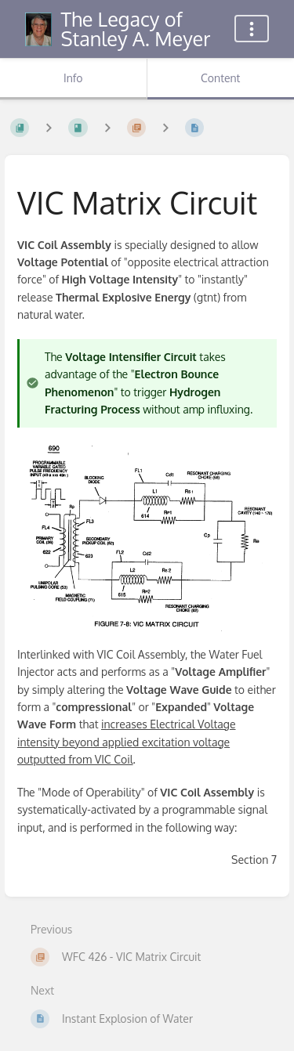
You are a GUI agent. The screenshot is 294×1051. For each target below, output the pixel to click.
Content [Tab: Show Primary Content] (220, 78)
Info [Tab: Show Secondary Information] (73, 78)
